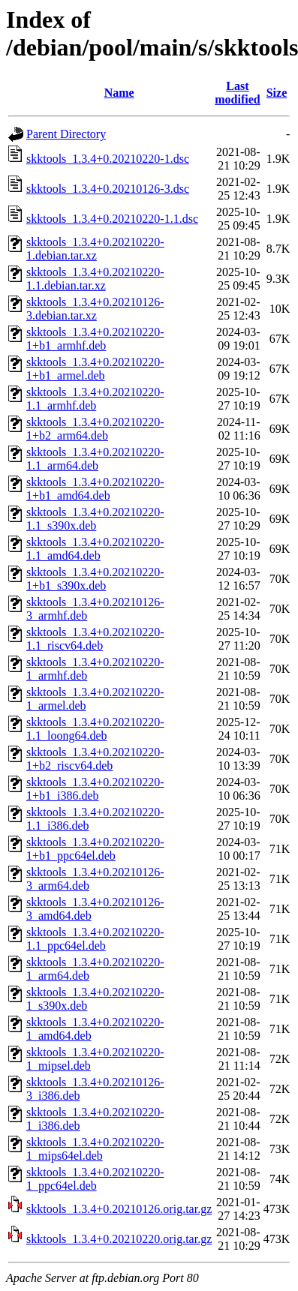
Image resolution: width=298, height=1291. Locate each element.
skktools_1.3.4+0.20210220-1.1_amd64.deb (95, 549)
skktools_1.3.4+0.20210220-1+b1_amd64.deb (95, 489)
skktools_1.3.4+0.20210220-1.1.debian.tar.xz (95, 279)
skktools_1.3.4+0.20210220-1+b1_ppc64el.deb (95, 849)
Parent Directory (66, 134)
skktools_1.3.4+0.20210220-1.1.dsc (112, 218)
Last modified (237, 93)
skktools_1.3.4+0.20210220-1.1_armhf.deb (95, 399)
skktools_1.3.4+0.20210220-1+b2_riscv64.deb (95, 759)
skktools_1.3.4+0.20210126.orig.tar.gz (119, 1208)
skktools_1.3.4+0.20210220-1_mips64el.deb (95, 1149)
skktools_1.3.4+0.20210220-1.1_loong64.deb (95, 729)
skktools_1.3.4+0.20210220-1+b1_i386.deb (95, 789)
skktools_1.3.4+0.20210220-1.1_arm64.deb (95, 459)
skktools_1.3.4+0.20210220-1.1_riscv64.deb (95, 639)
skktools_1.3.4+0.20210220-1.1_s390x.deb (95, 519)
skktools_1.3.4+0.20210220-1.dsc (107, 158)
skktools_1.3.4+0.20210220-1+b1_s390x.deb (95, 579)
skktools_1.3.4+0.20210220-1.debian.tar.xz (95, 249)
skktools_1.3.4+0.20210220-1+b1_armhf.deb (95, 339)
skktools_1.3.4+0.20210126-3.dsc (107, 188)
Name (119, 92)
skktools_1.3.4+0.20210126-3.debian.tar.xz (95, 309)
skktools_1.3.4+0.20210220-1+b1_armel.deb (95, 369)
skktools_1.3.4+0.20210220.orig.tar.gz (119, 1238)
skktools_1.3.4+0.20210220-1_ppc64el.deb (95, 1179)
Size (276, 92)
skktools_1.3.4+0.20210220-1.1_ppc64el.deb (95, 939)
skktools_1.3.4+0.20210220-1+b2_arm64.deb (95, 429)
